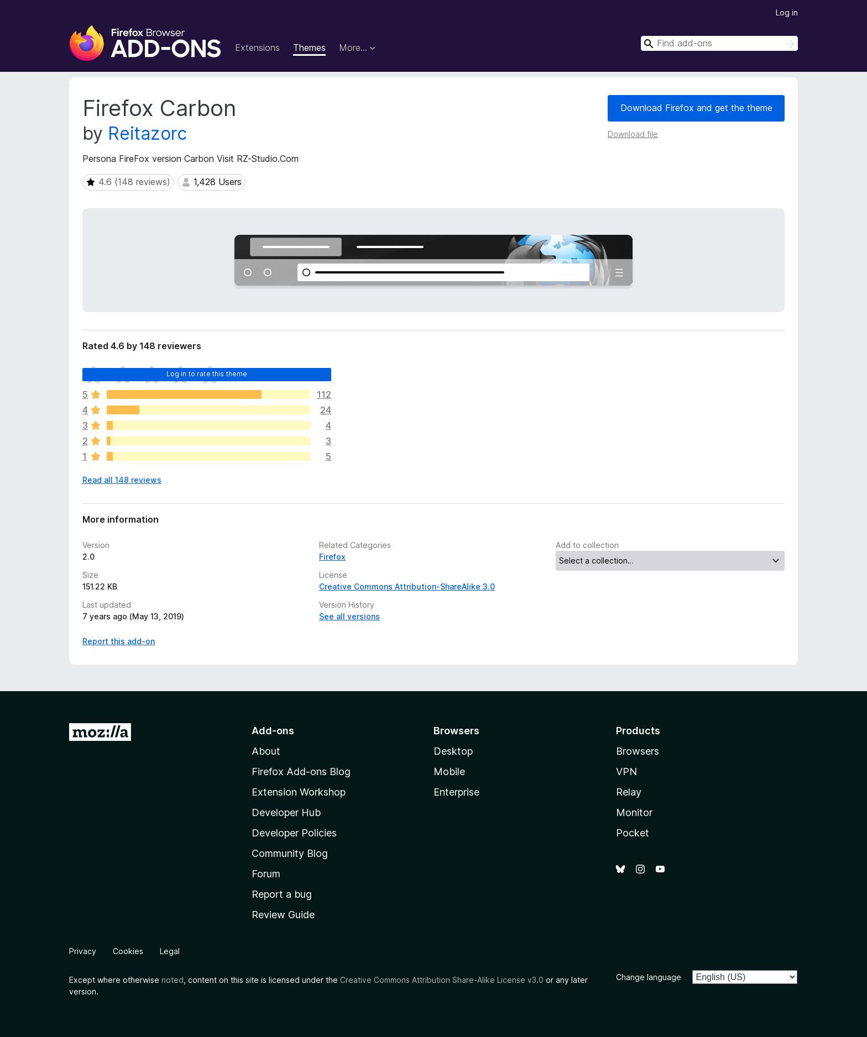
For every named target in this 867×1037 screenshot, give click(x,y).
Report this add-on (118, 641)
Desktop (453, 751)
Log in (787, 12)
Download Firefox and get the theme (696, 107)
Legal (170, 951)
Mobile (449, 771)
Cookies (128, 951)
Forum (266, 874)
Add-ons (273, 730)
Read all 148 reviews (121, 480)
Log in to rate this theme (207, 374)
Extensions (257, 47)
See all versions (349, 616)
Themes (309, 47)
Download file (633, 134)
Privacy (82, 951)
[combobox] (719, 43)
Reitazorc (147, 133)
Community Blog (290, 853)
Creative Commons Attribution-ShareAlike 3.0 (407, 586)
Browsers (637, 751)
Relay (628, 792)
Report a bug (282, 894)
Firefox (332, 556)
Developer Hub (286, 812)
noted (172, 980)
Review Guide (283, 914)
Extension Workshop (299, 792)
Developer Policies (294, 833)
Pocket (632, 833)
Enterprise (456, 792)
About (266, 751)
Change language (648, 977)
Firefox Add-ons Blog (301, 771)
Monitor (634, 812)
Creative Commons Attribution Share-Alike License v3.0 (442, 980)
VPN (626, 771)
